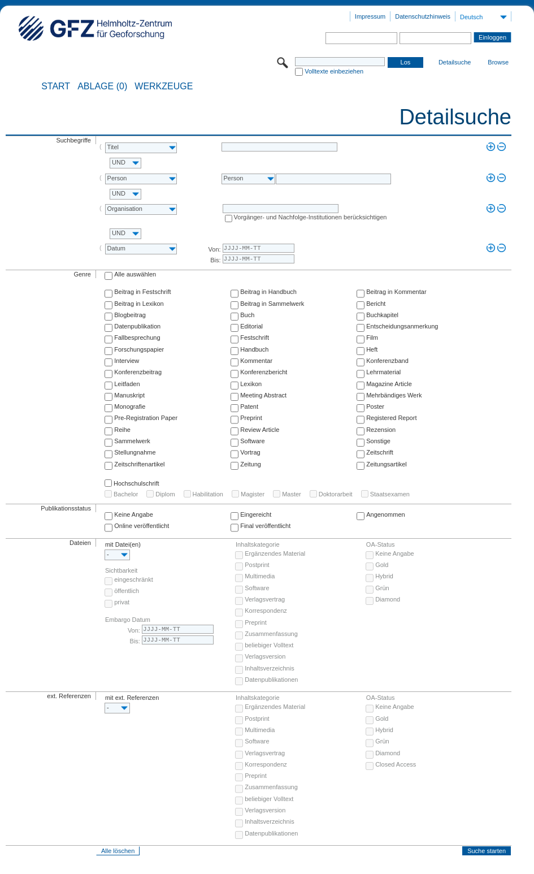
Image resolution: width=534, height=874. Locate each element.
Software (252, 441)
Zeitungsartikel (386, 464)
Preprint (251, 417)
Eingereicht (255, 514)
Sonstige (378, 441)
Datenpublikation (137, 326)
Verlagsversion (265, 656)
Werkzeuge (163, 86)
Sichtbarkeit (121, 570)
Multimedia (260, 576)
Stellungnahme (134, 452)
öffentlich (126, 590)
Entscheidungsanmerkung (402, 326)
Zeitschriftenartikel (139, 464)
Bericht (375, 303)
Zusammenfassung (271, 633)
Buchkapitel (382, 314)
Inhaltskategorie (258, 544)
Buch (247, 314)
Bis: (215, 260)
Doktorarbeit (336, 494)
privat (121, 602)
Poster (375, 406)
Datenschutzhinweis (422, 16)
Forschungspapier (139, 349)
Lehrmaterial (383, 372)
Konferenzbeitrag (138, 372)
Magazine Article (389, 383)
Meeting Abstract (263, 395)
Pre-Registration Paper (145, 417)
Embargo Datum (127, 619)
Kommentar (256, 360)
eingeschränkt (133, 579)
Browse (498, 62)
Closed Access (395, 764)
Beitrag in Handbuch (268, 291)
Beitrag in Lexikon (138, 303)
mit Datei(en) (123, 544)
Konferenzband (387, 360)
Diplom (165, 494)
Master (291, 494)
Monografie (129, 406)
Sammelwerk (132, 441)
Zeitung (250, 464)
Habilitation (208, 494)
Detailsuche (455, 62)
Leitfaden (127, 383)
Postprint (257, 564)
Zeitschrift (379, 452)
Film (372, 337)
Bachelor (126, 494)
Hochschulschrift (136, 483)
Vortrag (250, 452)
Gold (381, 564)
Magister (252, 494)
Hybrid (384, 576)
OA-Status (380, 544)
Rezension (381, 429)
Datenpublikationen (271, 679)
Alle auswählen (135, 274)
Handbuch (254, 349)
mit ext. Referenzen (132, 697)
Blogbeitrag (130, 314)
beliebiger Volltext (269, 645)
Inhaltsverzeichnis (269, 668)
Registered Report (391, 417)
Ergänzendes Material (275, 553)
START (55, 86)
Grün (382, 588)
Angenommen (385, 514)
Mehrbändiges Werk (394, 395)
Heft (371, 349)
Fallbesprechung (137, 337)
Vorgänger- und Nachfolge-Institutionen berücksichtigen (310, 217)
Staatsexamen (390, 494)
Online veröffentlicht (141, 525)
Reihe (122, 429)
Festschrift (254, 337)
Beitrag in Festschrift (142, 291)
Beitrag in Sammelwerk (272, 303)
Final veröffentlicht (265, 525)
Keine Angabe (133, 514)
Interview (126, 360)
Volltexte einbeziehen (334, 71)
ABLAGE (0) (102, 86)
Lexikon (251, 383)
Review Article (259, 429)
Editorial (251, 326)
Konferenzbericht (263, 372)
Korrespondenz (266, 610)
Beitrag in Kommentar (396, 291)
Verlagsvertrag (265, 599)
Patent (249, 406)
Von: (215, 249)
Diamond (387, 599)
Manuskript (129, 395)
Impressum (370, 16)
